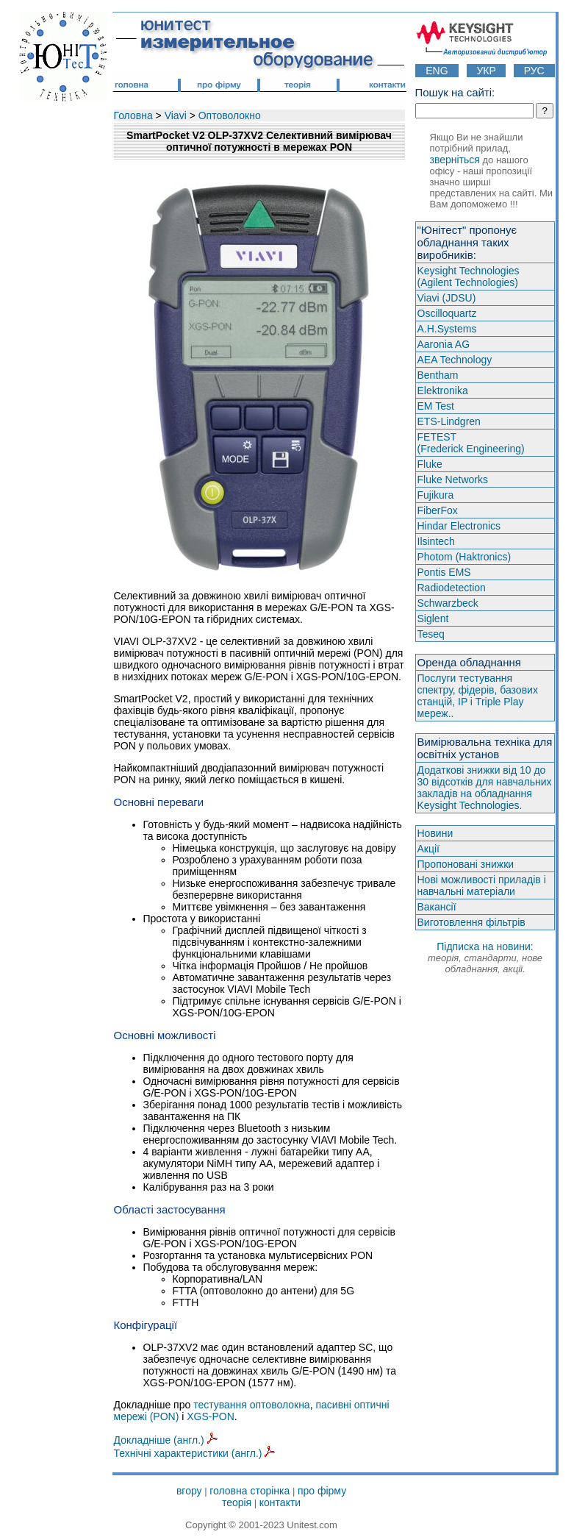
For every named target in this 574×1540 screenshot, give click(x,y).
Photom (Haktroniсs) (464, 557)
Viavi (176, 115)
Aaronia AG (443, 344)
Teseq (431, 634)
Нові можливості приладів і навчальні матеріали (481, 885)
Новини (435, 833)
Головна (133, 115)
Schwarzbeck (447, 603)
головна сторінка (249, 1491)
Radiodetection (451, 587)
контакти (280, 1502)
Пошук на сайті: (455, 92)
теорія (236, 1502)
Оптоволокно (229, 115)
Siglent (433, 618)
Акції (428, 849)
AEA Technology (454, 360)
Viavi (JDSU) (446, 298)
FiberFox (437, 510)
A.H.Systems (447, 329)
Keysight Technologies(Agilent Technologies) (468, 276)
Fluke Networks (452, 479)
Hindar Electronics (459, 526)
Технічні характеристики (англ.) (195, 1453)
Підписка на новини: (485, 957)
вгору (189, 1491)
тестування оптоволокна (251, 1405)
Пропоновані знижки (465, 864)
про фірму (322, 1491)
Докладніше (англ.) (166, 1440)
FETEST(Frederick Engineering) (471, 442)
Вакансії (436, 907)
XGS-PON (210, 1416)
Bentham (438, 375)
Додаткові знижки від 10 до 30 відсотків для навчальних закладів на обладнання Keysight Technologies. (484, 787)
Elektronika (442, 390)
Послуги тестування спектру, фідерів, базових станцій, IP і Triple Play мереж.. (477, 695)
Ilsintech (436, 541)
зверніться (455, 159)
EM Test (435, 406)
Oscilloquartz (447, 313)
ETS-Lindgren (449, 421)
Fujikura (435, 495)
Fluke (429, 464)
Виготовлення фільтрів (471, 922)
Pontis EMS (444, 572)
